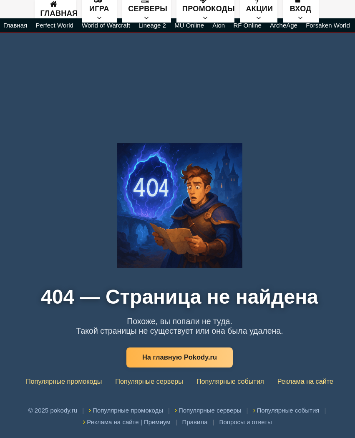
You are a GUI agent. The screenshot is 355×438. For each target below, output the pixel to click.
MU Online (189, 25)
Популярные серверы (149, 381)
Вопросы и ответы (245, 421)
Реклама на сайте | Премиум (126, 421)
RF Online (247, 25)
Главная (58, 9)
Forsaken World (328, 25)
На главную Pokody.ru (179, 357)
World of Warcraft (106, 25)
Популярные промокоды (64, 381)
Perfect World (54, 25)
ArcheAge (283, 25)
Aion (218, 25)
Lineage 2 (152, 25)
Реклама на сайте (305, 381)
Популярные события (230, 381)
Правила (195, 421)
